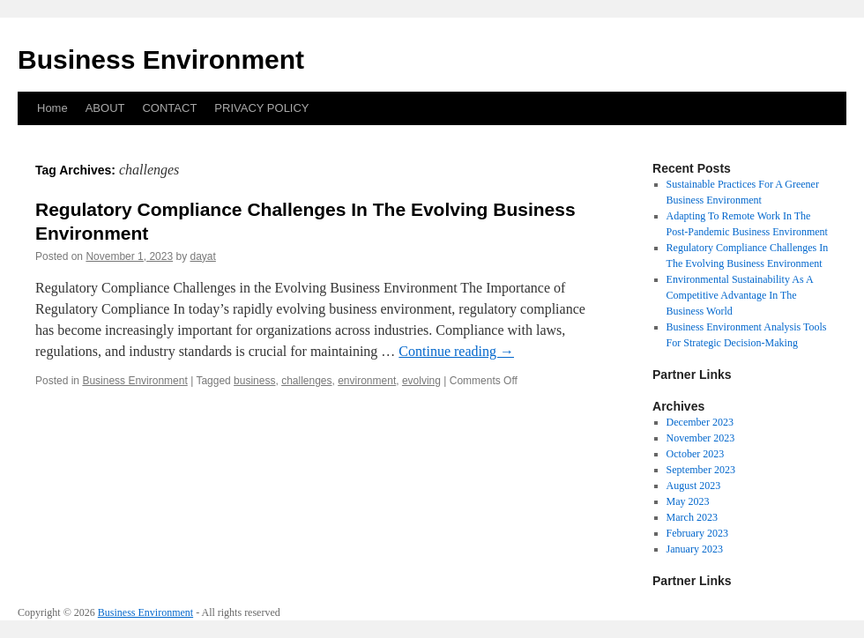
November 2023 (701, 438)
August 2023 (694, 485)
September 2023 (701, 470)
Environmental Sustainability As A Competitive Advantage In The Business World (740, 295)
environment (367, 381)
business (254, 381)
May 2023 (688, 501)
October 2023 (696, 454)
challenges (306, 381)
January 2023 (695, 549)
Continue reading (456, 351)
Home (52, 108)
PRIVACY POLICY (261, 108)
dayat (203, 256)
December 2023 (700, 422)
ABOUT (105, 108)
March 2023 (692, 517)
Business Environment (161, 59)
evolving (421, 381)
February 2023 (697, 533)
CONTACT (169, 108)
